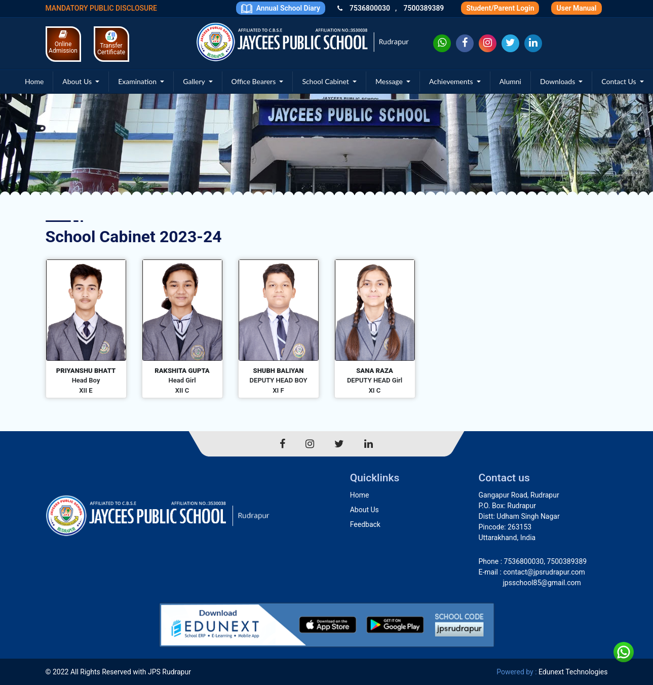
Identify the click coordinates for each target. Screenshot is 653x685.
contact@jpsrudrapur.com (544, 572)
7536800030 (370, 8)
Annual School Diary (280, 8)
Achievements (452, 81)
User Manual (576, 8)
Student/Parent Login (500, 8)
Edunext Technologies (573, 672)
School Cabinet (326, 81)
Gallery (195, 81)
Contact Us (619, 81)
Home (34, 81)
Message (389, 81)
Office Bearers (255, 81)
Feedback (365, 524)
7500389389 (423, 8)
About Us (77, 81)
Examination (138, 81)
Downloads (558, 81)
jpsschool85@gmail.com (542, 583)
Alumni (510, 81)
